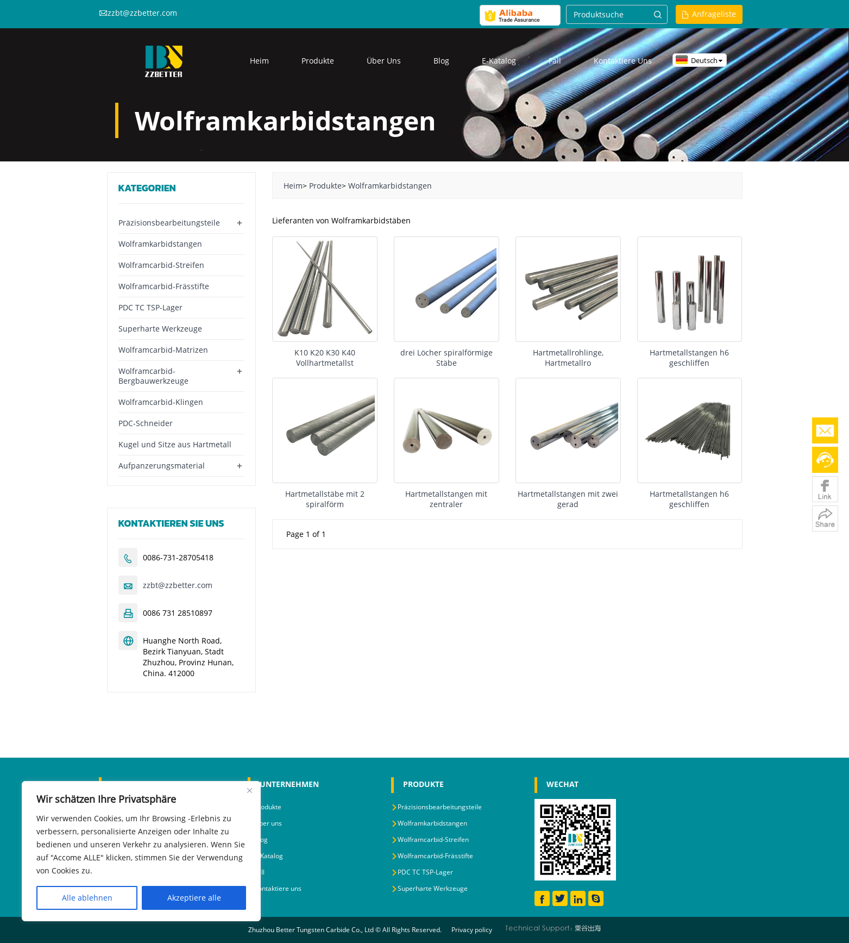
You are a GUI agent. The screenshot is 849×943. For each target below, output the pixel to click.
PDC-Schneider (145, 423)
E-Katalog (499, 60)
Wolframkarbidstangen (390, 185)
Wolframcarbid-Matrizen (163, 350)
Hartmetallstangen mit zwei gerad (568, 499)
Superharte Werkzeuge (160, 328)
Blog (441, 60)
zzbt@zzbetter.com (142, 13)
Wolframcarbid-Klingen (160, 402)
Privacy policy (471, 929)
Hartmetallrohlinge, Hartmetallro (568, 357)
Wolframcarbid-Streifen (161, 265)
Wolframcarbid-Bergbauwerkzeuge (153, 376)
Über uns (384, 60)
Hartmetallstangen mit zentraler (446, 499)
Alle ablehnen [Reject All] (87, 897)
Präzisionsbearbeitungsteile (169, 222)
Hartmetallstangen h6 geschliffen (689, 357)
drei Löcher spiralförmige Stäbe (446, 357)
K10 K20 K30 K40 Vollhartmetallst (324, 357)
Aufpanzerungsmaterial (161, 465)
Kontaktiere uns (623, 60)
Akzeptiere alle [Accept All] (194, 897)
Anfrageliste (714, 14)
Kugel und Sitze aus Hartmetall (174, 444)
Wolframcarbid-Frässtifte (163, 286)
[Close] (249, 790)
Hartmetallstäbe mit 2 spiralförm (324, 499)
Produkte (317, 60)
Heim (259, 60)
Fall (555, 60)
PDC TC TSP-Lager (150, 307)
